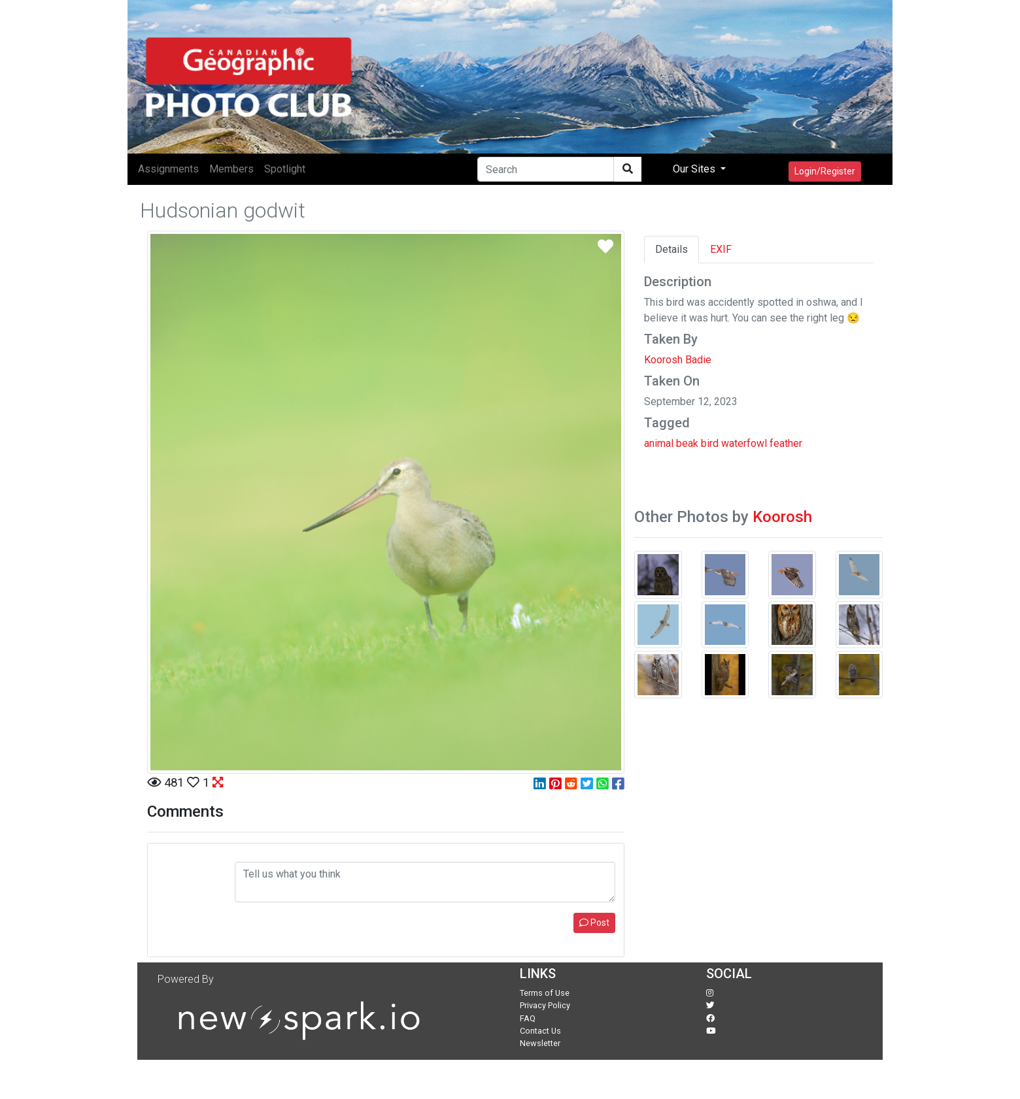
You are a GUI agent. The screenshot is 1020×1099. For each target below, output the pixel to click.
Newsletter (540, 1043)
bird (710, 443)
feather (786, 443)
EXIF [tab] (721, 249)
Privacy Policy (545, 1005)
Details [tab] (671, 249)
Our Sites (695, 169)
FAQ (528, 1018)
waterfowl (744, 443)
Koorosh (782, 517)
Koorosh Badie (677, 359)
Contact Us (540, 1031)
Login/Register (824, 171)
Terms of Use (545, 993)
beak (687, 443)
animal (658, 443)
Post (594, 922)
